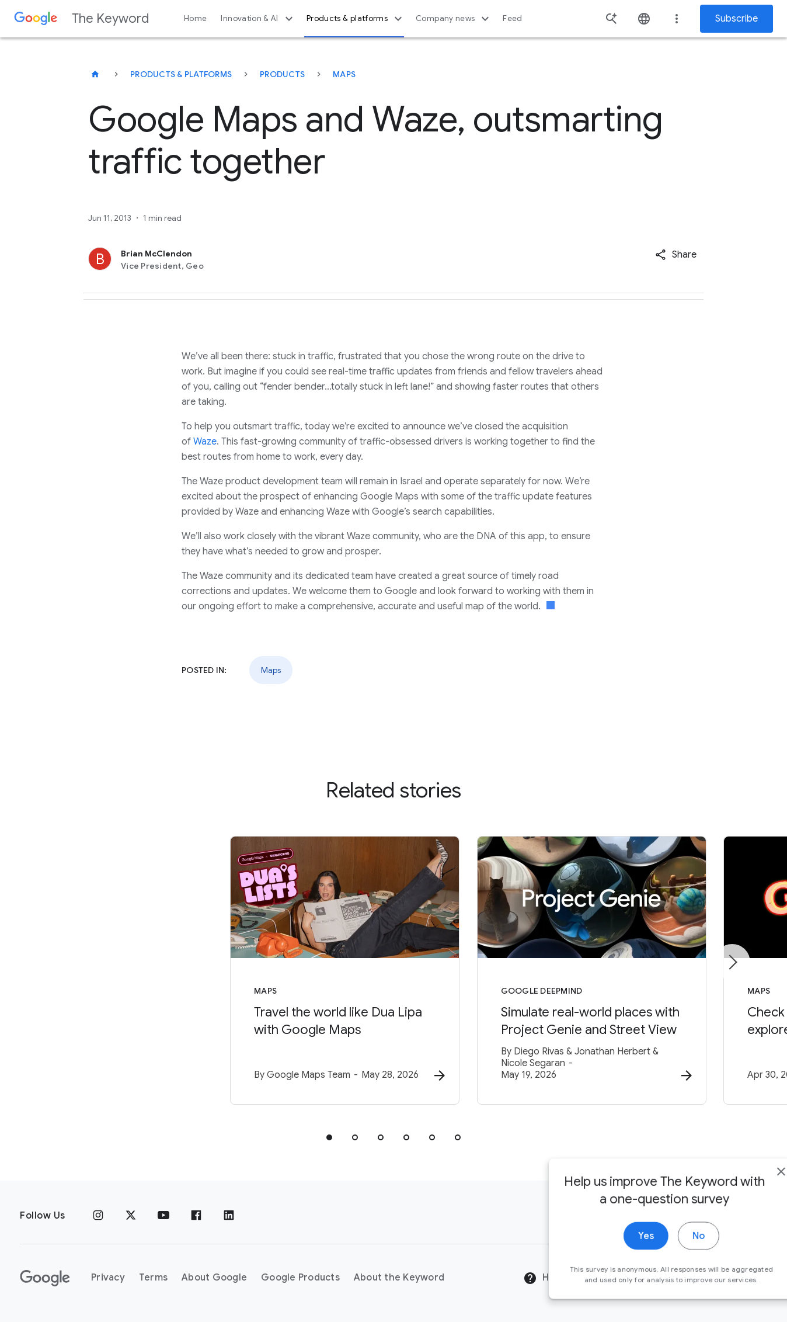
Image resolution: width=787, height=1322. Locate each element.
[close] (751, 1195)
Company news (454, 19)
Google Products (300, 1278)
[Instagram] (98, 1216)
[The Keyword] (95, 74)
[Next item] (732, 963)
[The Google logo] (45, 1278)
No (668, 1259)
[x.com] (131, 1216)
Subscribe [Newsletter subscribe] (736, 19)
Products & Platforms (181, 74)
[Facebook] (196, 1216)
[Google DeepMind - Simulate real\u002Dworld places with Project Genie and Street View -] (546, 971)
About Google (214, 1278)
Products (282, 74)
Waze (205, 441)
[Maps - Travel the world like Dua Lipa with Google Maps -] (240, 971)
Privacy (108, 1278)
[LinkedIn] (229, 1216)
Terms (153, 1278)
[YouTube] (163, 1216)
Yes (616, 1259)
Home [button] (195, 18)
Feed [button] (512, 18)
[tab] (329, 1138)
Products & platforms (356, 19)
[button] (676, 255)
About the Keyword (399, 1278)
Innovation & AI (258, 19)
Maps (344, 74)
